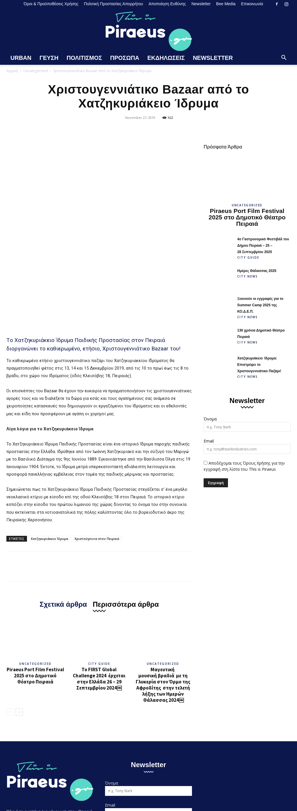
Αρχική (12, 70)
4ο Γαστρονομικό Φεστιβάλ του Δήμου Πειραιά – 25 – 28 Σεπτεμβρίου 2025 (263, 245)
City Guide (99, 571)
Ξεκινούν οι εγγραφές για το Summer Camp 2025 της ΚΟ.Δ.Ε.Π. (260, 305)
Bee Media (226, 3)
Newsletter (201, 3)
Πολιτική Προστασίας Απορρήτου (113, 3)
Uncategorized (35, 70)
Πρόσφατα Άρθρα (223, 147)
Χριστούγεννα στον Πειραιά (97, 445)
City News (247, 276)
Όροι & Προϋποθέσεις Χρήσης (51, 3)
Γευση (48, 58)
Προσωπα (124, 58)
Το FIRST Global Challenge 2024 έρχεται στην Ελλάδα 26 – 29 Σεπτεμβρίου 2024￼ (99, 585)
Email (209, 441)
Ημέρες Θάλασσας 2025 (256, 271)
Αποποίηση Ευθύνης (167, 3)
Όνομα (210, 419)
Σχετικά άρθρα (63, 511)
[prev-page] (10, 619)
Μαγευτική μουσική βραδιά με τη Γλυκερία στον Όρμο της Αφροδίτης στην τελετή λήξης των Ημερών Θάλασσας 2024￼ (163, 591)
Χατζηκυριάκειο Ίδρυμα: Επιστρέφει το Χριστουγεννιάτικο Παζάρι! (259, 364)
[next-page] (19, 619)
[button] (284, 58)
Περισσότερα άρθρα (126, 511)
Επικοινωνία (252, 3)
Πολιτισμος (84, 58)
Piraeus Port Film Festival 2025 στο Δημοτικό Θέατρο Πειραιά (35, 582)
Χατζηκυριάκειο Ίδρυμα (49, 445)
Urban (20, 58)
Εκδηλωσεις (166, 58)
